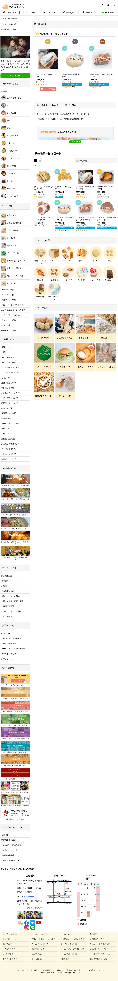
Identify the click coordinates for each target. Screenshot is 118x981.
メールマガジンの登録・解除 (13, 648)
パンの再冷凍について (10, 373)
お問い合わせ (6, 659)
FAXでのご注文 (7, 408)
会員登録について (8, 459)
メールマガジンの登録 (10, 423)
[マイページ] (108, 5)
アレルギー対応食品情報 (11, 845)
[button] (102, 5)
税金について (6, 434)
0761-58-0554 (28, 896)
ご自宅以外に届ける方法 (11, 638)
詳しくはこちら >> (34, 908)
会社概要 (5, 835)
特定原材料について (9, 403)
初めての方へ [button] (15, 76)
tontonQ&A (5, 633)
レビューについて (8, 454)
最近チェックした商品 (10, 596)
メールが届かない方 (9, 654)
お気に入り (5, 586)
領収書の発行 (6, 418)
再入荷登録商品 (7, 591)
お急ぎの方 (5, 378)
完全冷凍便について (9, 383)
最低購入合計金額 (8, 439)
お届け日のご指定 (8, 362)
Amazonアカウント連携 (11, 611)
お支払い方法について (10, 444)
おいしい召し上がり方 (10, 393)
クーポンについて (8, 449)
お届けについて (7, 352)
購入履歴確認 (6, 576)
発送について (6, 347)
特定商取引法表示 (8, 840)
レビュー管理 (6, 616)
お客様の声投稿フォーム (11, 855)
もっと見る (75, 142)
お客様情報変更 (7, 606)
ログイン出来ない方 (9, 643)
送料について (6, 428)
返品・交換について (9, 398)
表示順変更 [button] (81, 161)
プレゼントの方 (7, 388)
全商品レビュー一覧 (9, 850)
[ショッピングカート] (113, 5)
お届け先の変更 (7, 357)
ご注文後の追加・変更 (10, 367)
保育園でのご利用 (8, 413)
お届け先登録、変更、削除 (12, 601)
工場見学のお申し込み (10, 860)
